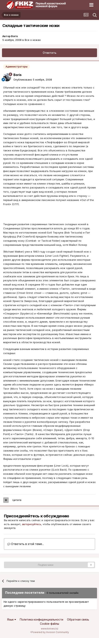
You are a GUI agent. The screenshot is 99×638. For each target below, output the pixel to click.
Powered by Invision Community (50, 632)
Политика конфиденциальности (41, 619)
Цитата (16, 500)
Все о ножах (33, 39)
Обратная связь (78, 619)
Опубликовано (32, 79)
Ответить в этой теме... (26, 544)
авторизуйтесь (31, 524)
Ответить (49, 52)
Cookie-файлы (49, 623)
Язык (11, 619)
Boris (14, 36)
